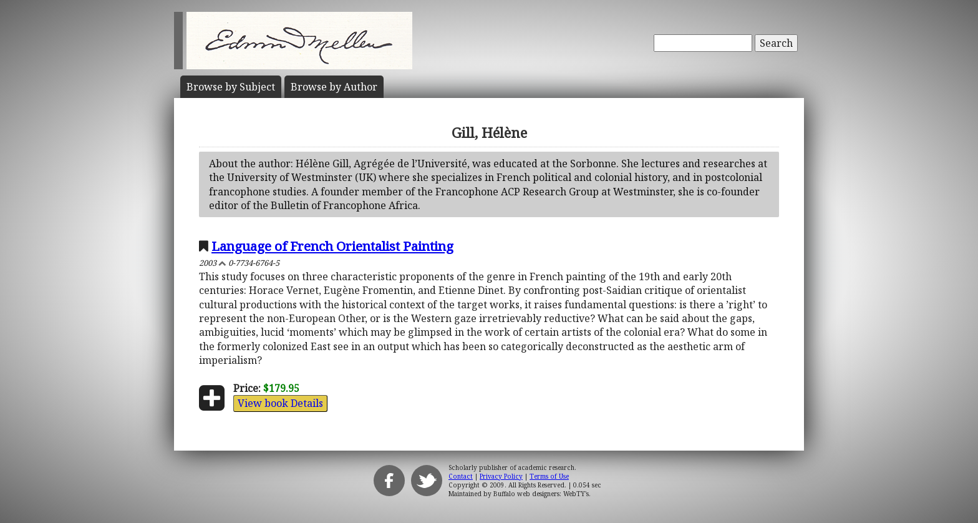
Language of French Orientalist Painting (332, 246)
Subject (230, 87)
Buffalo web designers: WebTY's (541, 493)
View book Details (280, 403)
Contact (460, 476)
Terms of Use (549, 476)
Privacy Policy (501, 476)
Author (334, 87)
